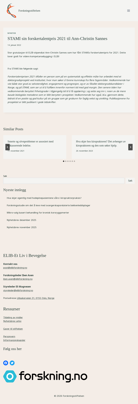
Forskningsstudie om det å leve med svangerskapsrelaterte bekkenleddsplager (48, 205)
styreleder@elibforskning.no (18, 290)
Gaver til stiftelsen (13, 328)
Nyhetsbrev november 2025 (22, 227)
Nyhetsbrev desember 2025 (21, 220)
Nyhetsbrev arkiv (12, 321)
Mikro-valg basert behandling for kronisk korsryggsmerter (38, 212)
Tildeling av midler (13, 317)
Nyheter (12, 33)
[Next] (130, 147)
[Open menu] (128, 10)
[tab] (63, 161)
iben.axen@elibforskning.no (17, 278)
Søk (5, 176)
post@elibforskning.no (15, 267)
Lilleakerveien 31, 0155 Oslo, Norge (35, 298)
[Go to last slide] (7, 147)
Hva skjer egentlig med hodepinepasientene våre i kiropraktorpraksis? (44, 197)
